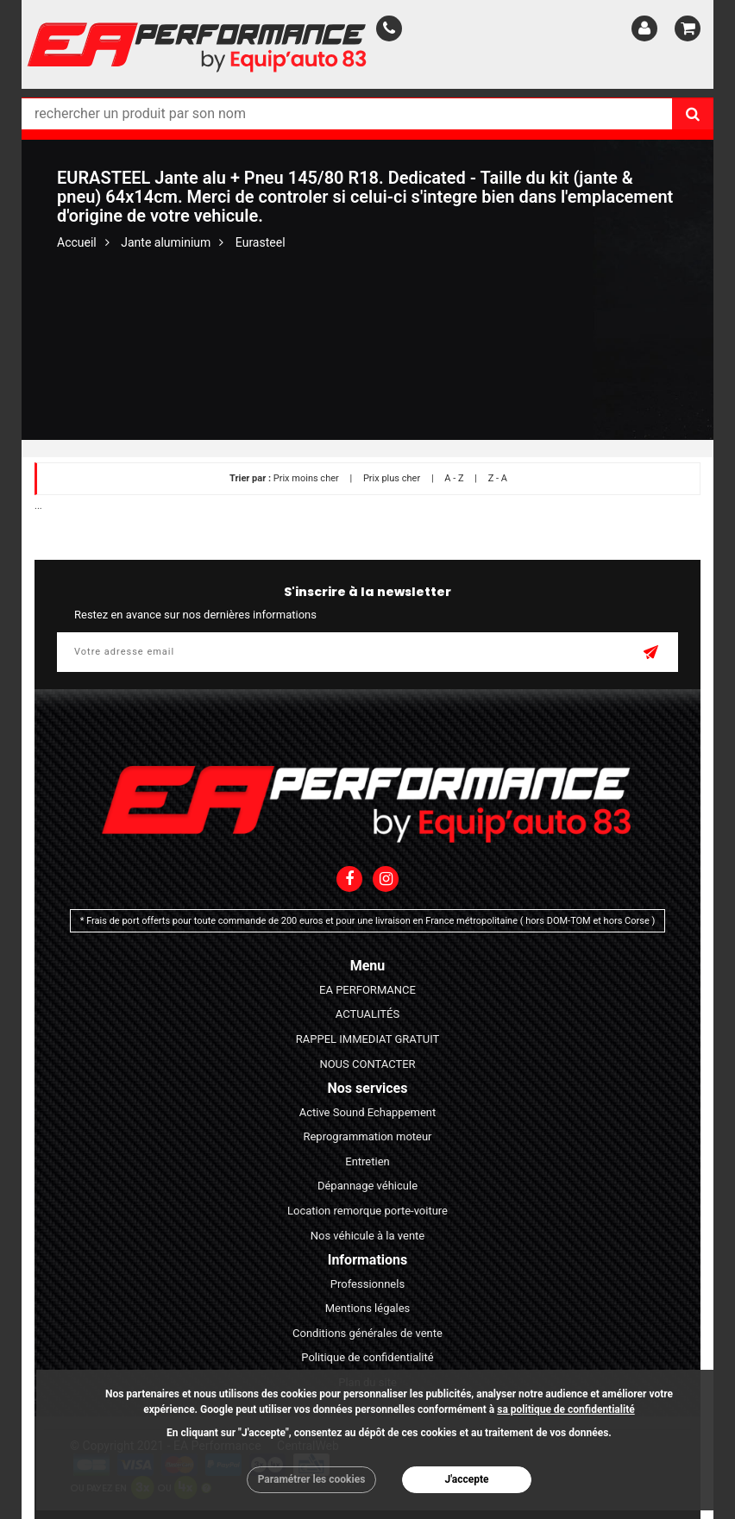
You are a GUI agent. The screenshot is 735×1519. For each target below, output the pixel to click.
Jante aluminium (165, 242)
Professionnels (367, 1283)
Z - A (497, 478)
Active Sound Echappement (368, 1112)
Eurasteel (261, 242)
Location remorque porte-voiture (367, 1210)
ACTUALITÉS (367, 1013)
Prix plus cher (391, 478)
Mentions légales (368, 1308)
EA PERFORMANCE (367, 989)
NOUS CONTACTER (367, 1064)
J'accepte (466, 1479)
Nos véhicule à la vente (368, 1235)
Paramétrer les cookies (312, 1479)
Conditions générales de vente (367, 1333)
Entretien (367, 1161)
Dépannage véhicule (367, 1185)
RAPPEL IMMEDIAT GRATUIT (368, 1039)
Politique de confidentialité (367, 1357)
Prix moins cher (306, 478)
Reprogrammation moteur (367, 1136)
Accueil (77, 242)
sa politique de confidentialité (565, 1409)
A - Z (453, 478)
